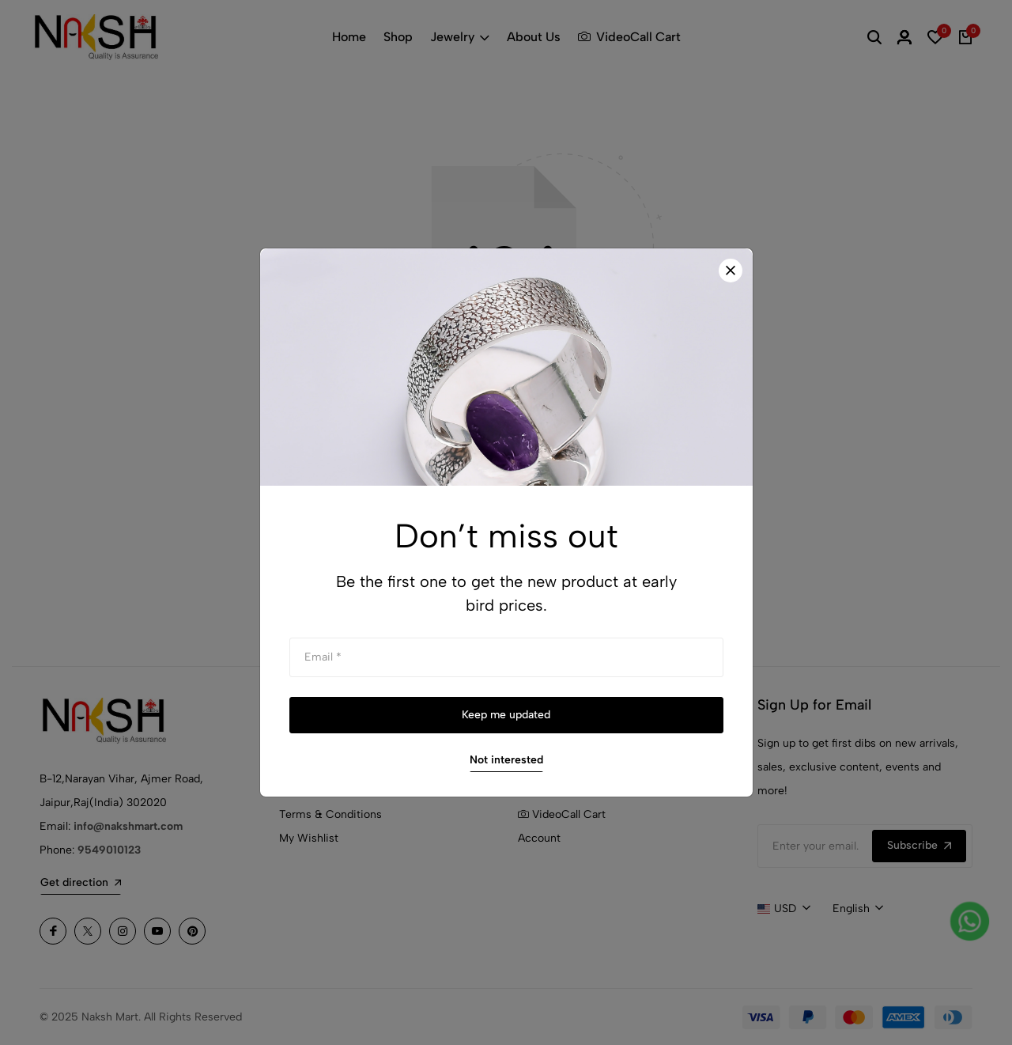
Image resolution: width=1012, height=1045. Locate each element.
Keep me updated (506, 714)
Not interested (506, 760)
